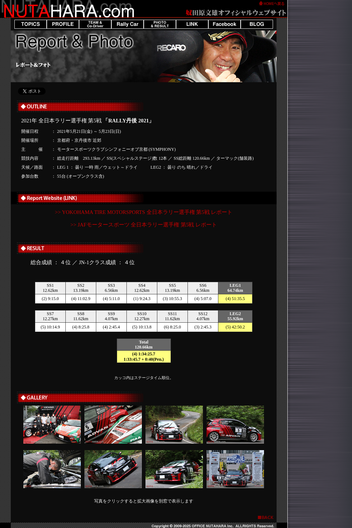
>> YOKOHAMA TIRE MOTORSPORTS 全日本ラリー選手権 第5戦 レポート (143, 212)
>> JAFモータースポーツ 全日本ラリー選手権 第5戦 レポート (143, 225)
